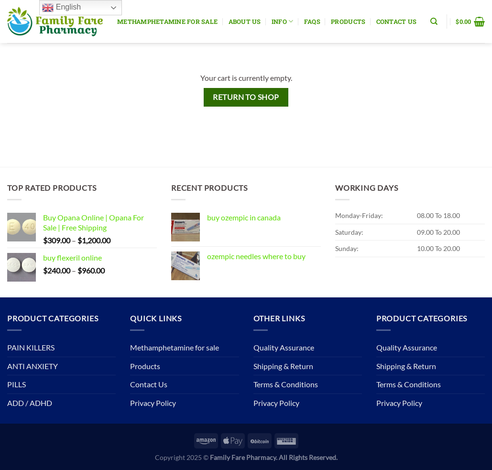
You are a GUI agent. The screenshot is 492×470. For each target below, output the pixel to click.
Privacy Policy (153, 402)
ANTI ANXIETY (32, 366)
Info (282, 21)
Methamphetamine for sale (167, 21)
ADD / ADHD (29, 402)
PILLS (16, 384)
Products (348, 21)
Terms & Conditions (285, 384)
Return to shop (246, 97)
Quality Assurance (283, 347)
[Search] (433, 21)
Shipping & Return (283, 366)
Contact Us (396, 21)
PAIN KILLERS (31, 347)
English (61, 7)
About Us (245, 21)
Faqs (312, 21)
